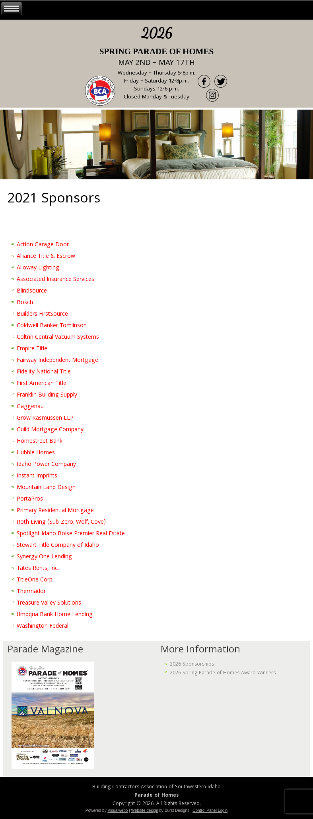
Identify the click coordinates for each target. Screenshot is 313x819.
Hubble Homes (36, 453)
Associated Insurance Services (55, 280)
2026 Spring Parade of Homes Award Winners (223, 673)
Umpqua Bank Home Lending (55, 615)
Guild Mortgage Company (50, 430)
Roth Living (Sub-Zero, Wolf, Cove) (61, 522)
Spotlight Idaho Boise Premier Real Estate (71, 534)
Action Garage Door (43, 245)
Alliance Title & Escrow (46, 256)
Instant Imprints (37, 476)
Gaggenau (30, 407)
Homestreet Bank (39, 441)
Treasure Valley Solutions (49, 603)
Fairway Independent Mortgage (57, 360)
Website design (144, 810)
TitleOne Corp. (35, 580)
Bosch (25, 303)
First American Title (41, 384)
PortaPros (30, 499)
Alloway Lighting (38, 268)
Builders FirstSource (42, 314)
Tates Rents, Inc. (38, 568)
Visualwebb (117, 810)
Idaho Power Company (46, 464)
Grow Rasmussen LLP (45, 418)
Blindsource (32, 291)
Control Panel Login (209, 810)
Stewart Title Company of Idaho (58, 545)
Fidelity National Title (44, 372)
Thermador (31, 592)
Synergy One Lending (44, 557)
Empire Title (32, 349)
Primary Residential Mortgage (55, 511)
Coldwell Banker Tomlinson (52, 326)
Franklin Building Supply (47, 395)
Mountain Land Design (46, 488)
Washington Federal (42, 626)
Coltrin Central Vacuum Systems (58, 337)
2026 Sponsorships (192, 664)
